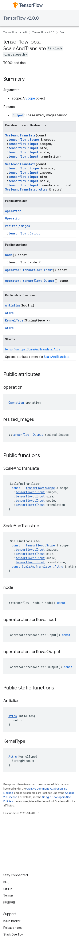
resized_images (17, 226)
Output (18, 115)
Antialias (12, 305)
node (9, 255)
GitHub (7, 889)
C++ (62, 32)
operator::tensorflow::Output (29, 281)
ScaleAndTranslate (20, 135)
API (25, 32)
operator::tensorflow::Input (29, 270)
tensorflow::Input (23, 144)
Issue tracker (11, 921)
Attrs (9, 313)
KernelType (14, 320)
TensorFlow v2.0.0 (21, 18)
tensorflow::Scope (23, 140)
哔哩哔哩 (9, 902)
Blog (6, 882)
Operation (13, 218)
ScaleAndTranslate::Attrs (26, 189)
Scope (30, 98)
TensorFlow (10, 32)
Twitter (8, 896)
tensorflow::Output (24, 233)
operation (13, 211)
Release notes (12, 927)
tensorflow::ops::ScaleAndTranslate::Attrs (32, 349)
